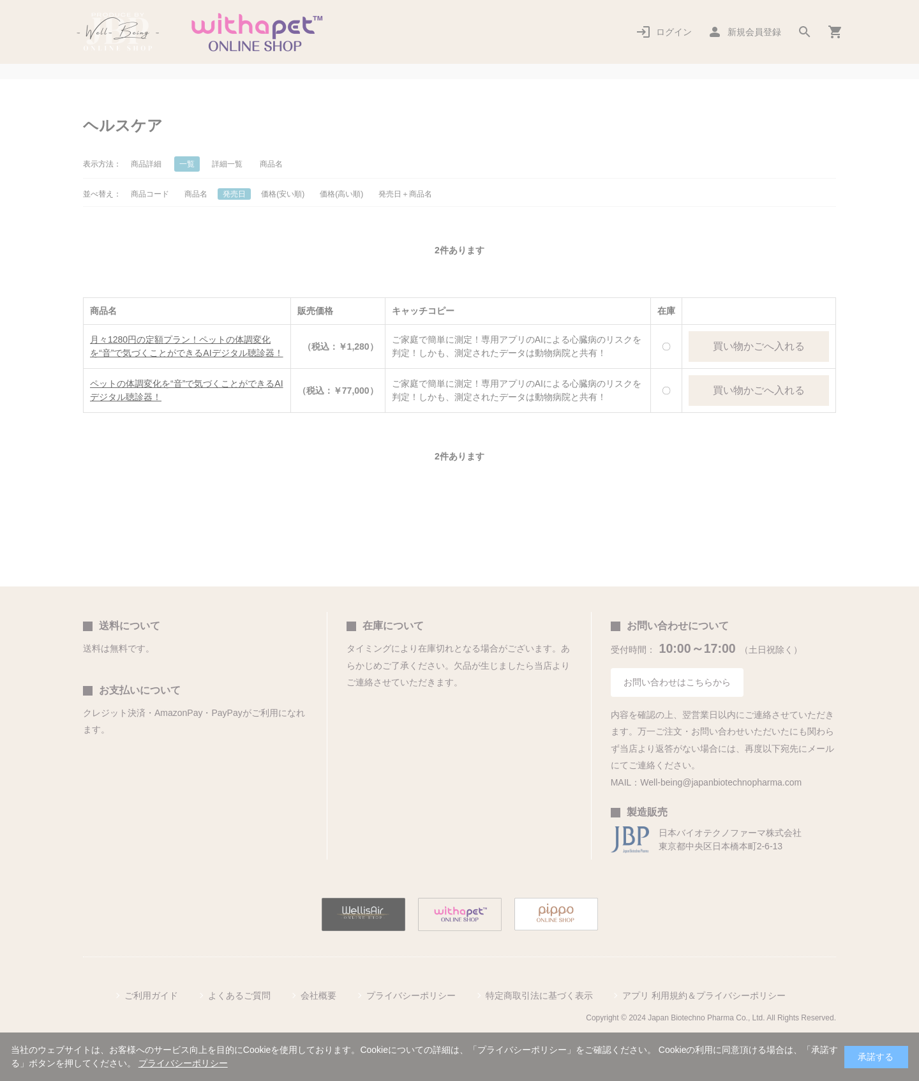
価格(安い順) (282, 194)
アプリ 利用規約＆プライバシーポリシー (704, 995)
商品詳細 (146, 164)
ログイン (674, 32)
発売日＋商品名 (405, 194)
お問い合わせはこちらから (677, 682)
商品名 (271, 164)
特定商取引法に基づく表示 (539, 995)
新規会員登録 (754, 32)
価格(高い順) (341, 194)
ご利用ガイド (151, 995)
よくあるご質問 (239, 995)
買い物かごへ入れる (759, 346)
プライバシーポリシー (411, 995)
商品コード (150, 194)
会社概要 (318, 995)
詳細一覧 (227, 164)
